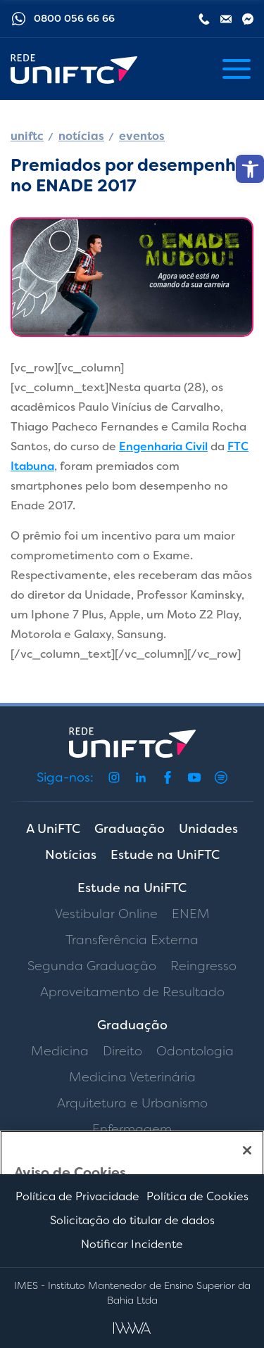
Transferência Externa (132, 939)
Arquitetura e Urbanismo (132, 1103)
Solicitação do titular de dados (132, 1220)
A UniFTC (53, 828)
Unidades (208, 828)
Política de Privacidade (77, 1196)
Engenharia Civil (163, 446)
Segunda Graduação (91, 966)
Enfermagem (132, 1129)
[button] (250, 169)
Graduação (129, 828)
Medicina (60, 1051)
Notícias (70, 854)
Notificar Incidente (132, 1244)
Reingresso (203, 966)
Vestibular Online (106, 913)
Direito (122, 1051)
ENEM (191, 913)
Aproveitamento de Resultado (132, 992)
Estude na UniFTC (165, 854)
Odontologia (195, 1051)
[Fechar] (247, 1150)
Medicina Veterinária (132, 1077)
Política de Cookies (197, 1196)
